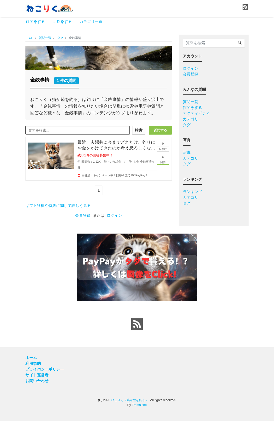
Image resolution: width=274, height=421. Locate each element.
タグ (187, 125)
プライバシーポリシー (44, 369)
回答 (163, 158)
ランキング (192, 192)
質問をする (35, 21)
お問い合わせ (36, 381)
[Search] (239, 43)
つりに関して (117, 161)
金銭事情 (146, 161)
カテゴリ (190, 119)
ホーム (31, 358)
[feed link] (137, 324)
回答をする (62, 21)
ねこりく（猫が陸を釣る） (130, 400)
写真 (187, 152)
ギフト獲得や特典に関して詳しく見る (58, 206)
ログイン (114, 215)
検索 (139, 130)
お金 (136, 161)
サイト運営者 (36, 375)
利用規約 (33, 363)
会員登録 (82, 215)
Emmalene (139, 405)
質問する (160, 130)
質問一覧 (190, 102)
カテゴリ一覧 (90, 21)
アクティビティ (196, 113)
